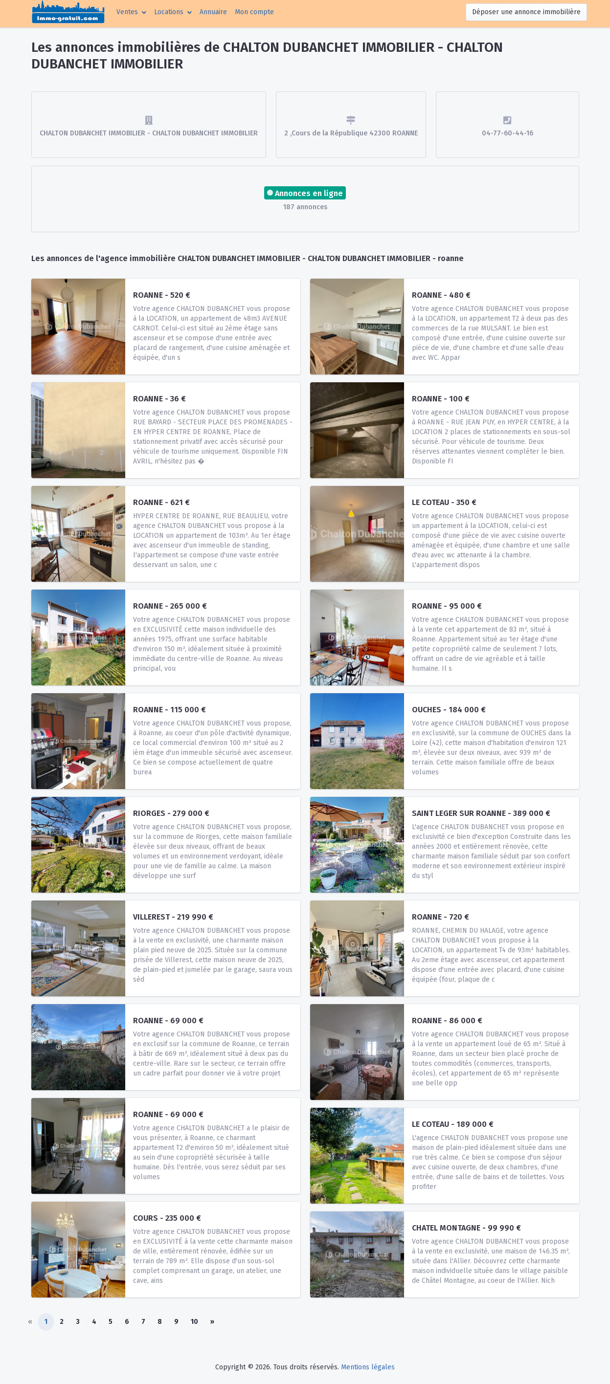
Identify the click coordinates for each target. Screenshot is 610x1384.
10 (194, 1322)
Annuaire (213, 12)
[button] (131, 12)
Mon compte (256, 11)
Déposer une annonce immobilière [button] (526, 12)
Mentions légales (368, 1367)
